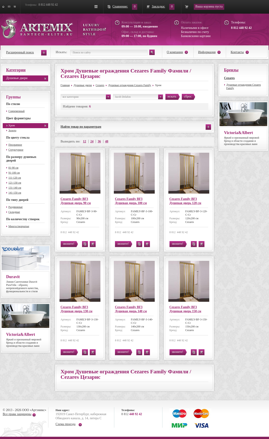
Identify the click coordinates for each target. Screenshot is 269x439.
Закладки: (158, 6)
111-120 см (14, 177)
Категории (16, 70)
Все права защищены (17, 414)
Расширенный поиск (20, 52)
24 (92, 141)
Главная (65, 85)
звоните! (69, 243)
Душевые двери (16, 78)
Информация (207, 52)
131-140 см (14, 187)
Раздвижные (15, 207)
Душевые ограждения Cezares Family (129, 85)
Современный (16, 111)
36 (99, 141)
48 (106, 141)
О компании (175, 52)
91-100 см (14, 172)
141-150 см (14, 192)
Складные (14, 212)
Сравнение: (120, 6)
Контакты (237, 52)
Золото (12, 130)
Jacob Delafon (139, 97)
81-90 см (13, 167)
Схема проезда (65, 424)
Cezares (100, 85)
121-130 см (14, 182)
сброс (188, 96)
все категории (87, 97)
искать (172, 96)
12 (84, 141)
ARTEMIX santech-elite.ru (53, 27)
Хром (11, 125)
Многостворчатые (18, 226)
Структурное (15, 149)
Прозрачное (15, 144)
